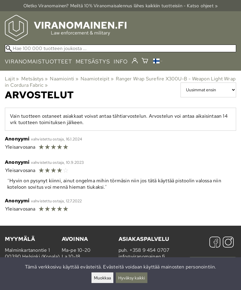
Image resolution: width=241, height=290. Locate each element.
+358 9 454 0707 (149, 250)
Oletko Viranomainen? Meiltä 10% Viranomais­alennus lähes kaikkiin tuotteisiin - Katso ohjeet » (120, 5)
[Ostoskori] (145, 61)
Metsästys (34, 79)
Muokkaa (102, 278)
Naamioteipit (97, 79)
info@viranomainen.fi (142, 256)
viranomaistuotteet (38, 61)
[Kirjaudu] (135, 61)
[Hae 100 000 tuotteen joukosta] (120, 48)
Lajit (12, 79)
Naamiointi (64, 79)
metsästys (93, 61)
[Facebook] (214, 243)
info (121, 61)
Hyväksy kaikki (131, 278)
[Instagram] (228, 243)
